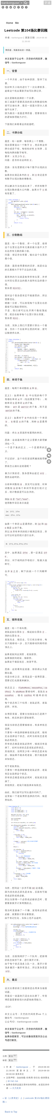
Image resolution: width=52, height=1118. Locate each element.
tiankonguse (22, 1067)
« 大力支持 (15, 1088)
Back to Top (11, 1112)
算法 (13, 1055)
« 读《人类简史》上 (13, 1098)
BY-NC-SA (13, 1081)
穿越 (47, 2)
